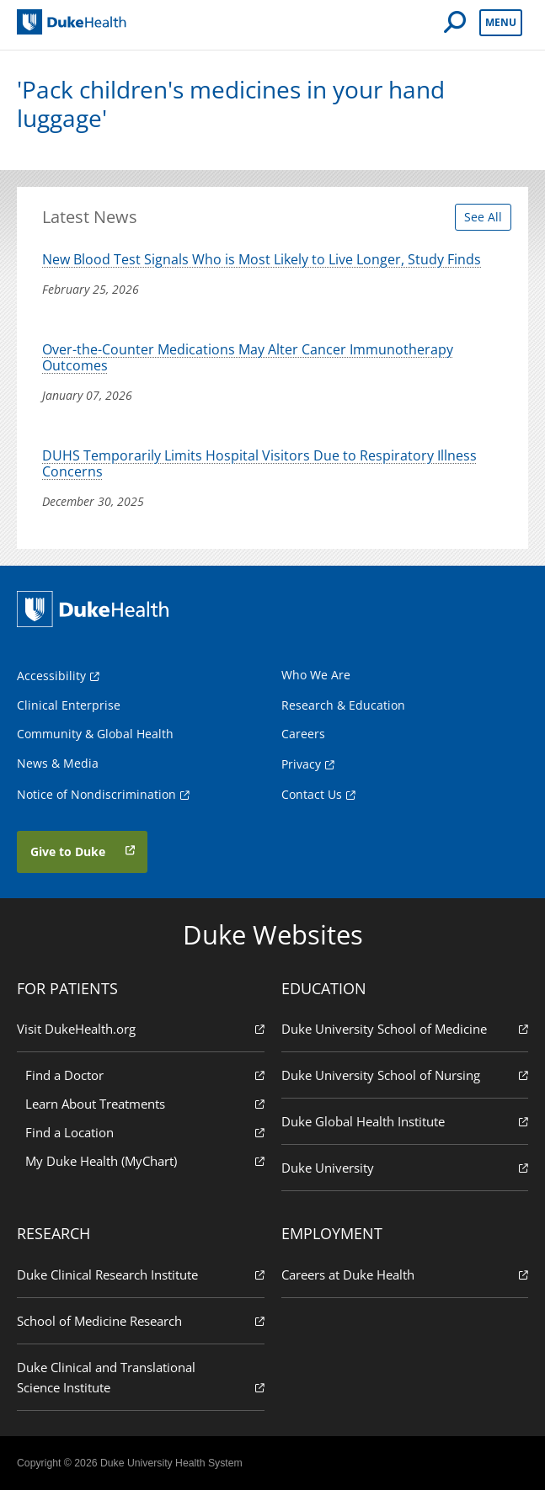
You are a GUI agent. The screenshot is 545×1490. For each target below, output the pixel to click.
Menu (500, 22)
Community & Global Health (95, 734)
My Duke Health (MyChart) (144, 1160)
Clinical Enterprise (68, 705)
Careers (303, 734)
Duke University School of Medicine (405, 1028)
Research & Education (343, 705)
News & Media (58, 763)
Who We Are (315, 675)
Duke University (405, 1167)
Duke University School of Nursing (405, 1074)
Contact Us (311, 794)
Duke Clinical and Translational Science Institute (140, 1378)
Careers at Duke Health (405, 1274)
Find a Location (144, 1131)
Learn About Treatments (144, 1103)
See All (483, 217)
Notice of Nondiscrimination (96, 794)
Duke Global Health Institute (405, 1121)
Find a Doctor (144, 1074)
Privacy (301, 764)
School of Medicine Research (140, 1320)
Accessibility (51, 675)
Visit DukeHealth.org (140, 1028)
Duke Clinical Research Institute (140, 1274)
